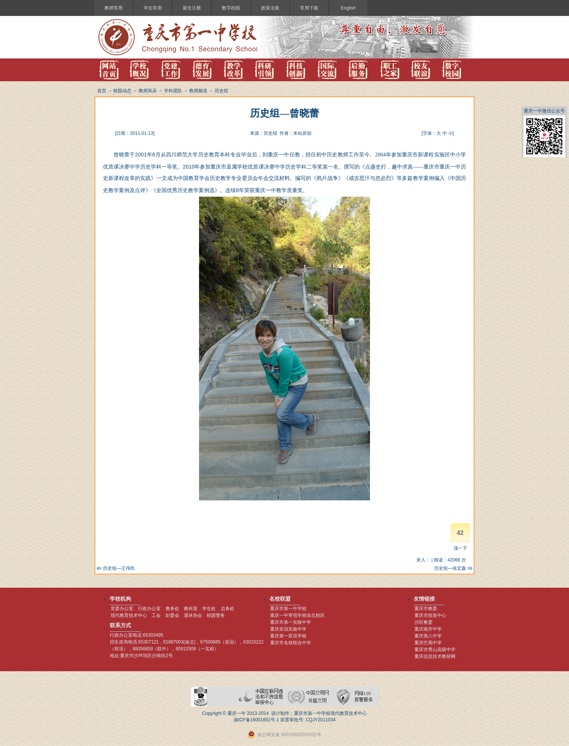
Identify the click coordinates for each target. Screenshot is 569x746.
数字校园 (231, 8)
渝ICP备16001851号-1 (256, 719)
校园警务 (216, 615)
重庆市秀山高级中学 (434, 649)
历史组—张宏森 (450, 568)
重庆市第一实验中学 (290, 622)
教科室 (191, 608)
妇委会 (172, 615)
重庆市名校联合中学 (290, 642)
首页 (101, 90)
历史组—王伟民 (119, 568)
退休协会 (193, 615)
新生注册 (192, 8)
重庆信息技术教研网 (434, 656)
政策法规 (270, 8)
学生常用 (153, 8)
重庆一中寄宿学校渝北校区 (297, 615)
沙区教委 (423, 622)
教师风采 (148, 90)
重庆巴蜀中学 (428, 642)
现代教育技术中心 (129, 615)
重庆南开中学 (428, 629)
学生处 (209, 608)
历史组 (221, 90)
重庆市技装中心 (430, 615)
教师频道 (198, 90)
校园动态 (122, 90)
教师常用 (113, 8)
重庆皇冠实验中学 (288, 629)
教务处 (172, 608)
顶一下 (460, 548)
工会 (156, 615)
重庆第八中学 (428, 636)
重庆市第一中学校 (288, 608)
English (348, 8)
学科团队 (173, 90)
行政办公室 (149, 608)
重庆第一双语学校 (288, 636)
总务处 (227, 608)
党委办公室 (122, 608)
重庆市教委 (425, 608)
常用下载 (309, 8)
